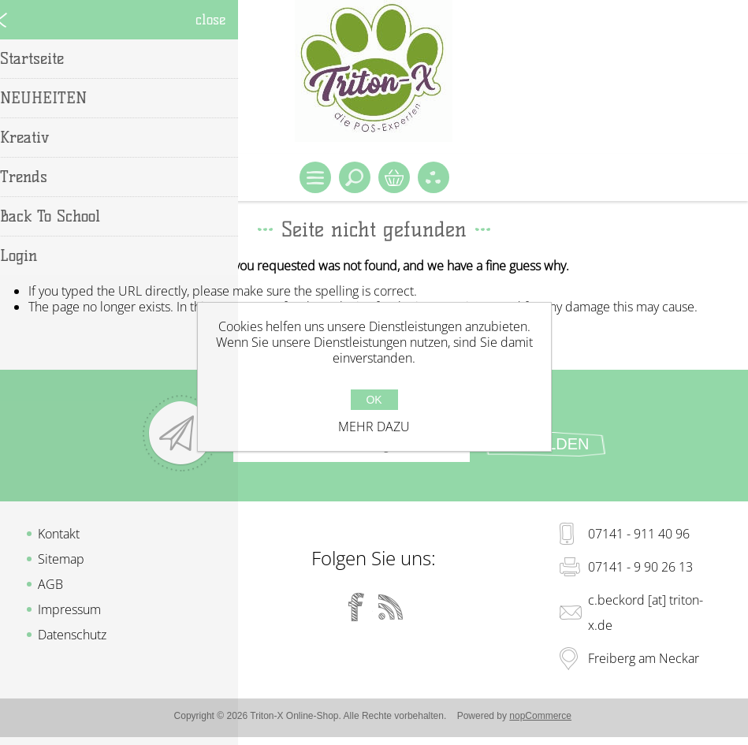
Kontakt (59, 533)
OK (373, 399)
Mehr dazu (374, 426)
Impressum (69, 609)
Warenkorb (394, 177)
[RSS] (390, 607)
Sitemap (61, 559)
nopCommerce (540, 715)
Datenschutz (72, 634)
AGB (50, 584)
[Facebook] (356, 607)
